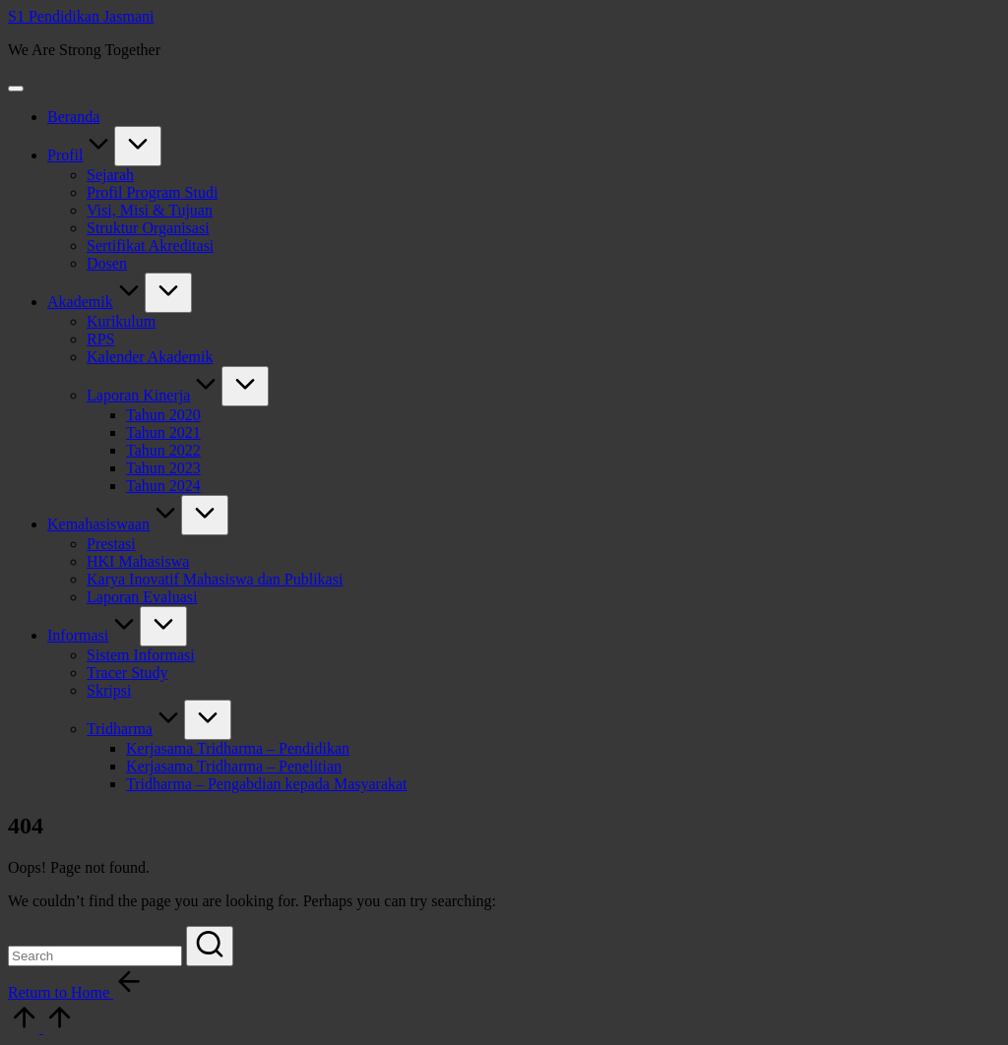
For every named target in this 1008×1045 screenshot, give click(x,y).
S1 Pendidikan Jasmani (81, 16)
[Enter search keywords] (95, 956)
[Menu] (16, 89)
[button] (209, 946)
